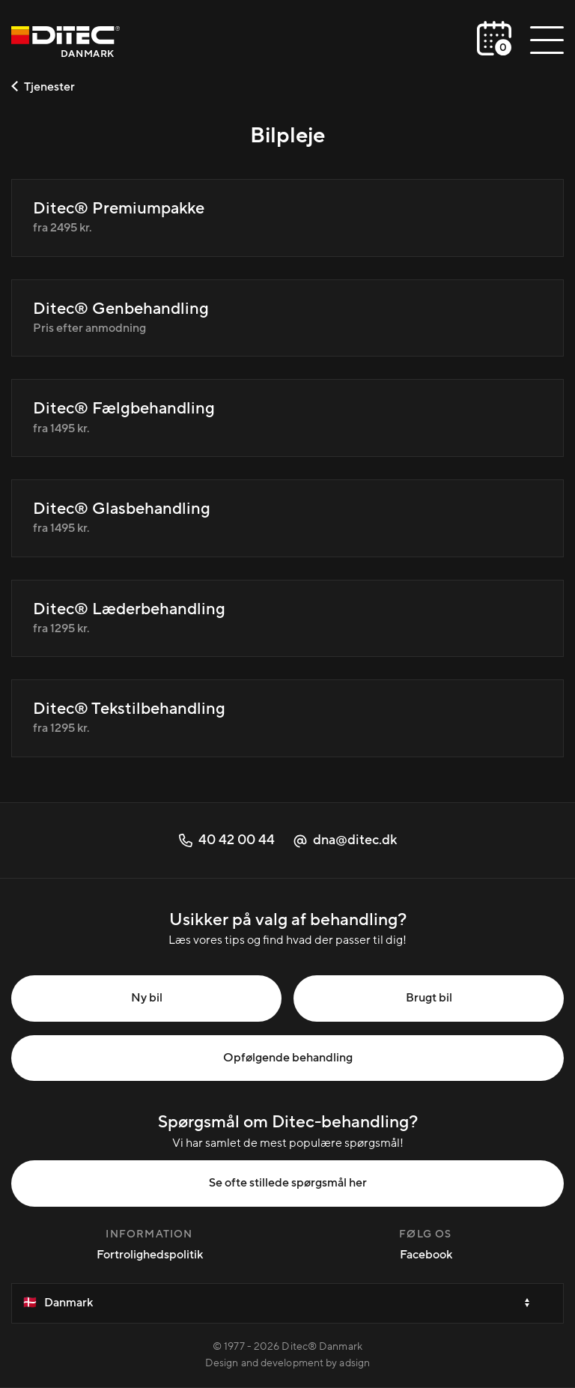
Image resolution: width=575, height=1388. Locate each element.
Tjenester (43, 86)
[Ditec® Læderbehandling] (287, 619)
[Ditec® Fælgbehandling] (287, 418)
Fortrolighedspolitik (150, 1254)
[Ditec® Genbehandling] (287, 318)
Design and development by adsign (287, 1363)
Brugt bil (429, 997)
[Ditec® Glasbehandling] (287, 518)
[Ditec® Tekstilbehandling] (287, 718)
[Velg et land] (287, 1303)
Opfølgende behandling (288, 1057)
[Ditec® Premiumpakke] (287, 218)
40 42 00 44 (227, 840)
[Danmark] (65, 43)
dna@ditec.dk (345, 840)
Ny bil (146, 997)
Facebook (426, 1254)
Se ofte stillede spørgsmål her (288, 1182)
